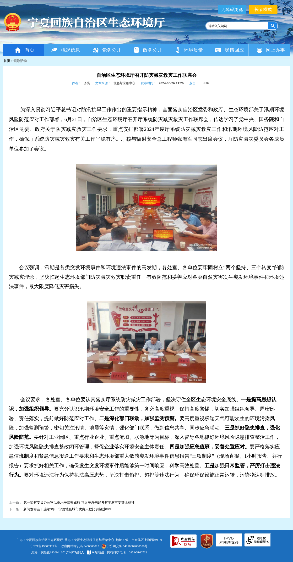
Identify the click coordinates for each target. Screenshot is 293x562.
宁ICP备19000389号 (44, 546)
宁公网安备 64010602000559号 (124, 546)
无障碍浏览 (232, 9)
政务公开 (147, 50)
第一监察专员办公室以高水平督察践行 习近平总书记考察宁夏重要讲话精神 (79, 502)
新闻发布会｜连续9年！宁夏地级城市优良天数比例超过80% (67, 509)
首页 (24, 50)
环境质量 (188, 50)
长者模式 (263, 9)
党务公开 (106, 50)
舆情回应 (229, 50)
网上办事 (270, 50)
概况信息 (65, 50)
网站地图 (95, 552)
